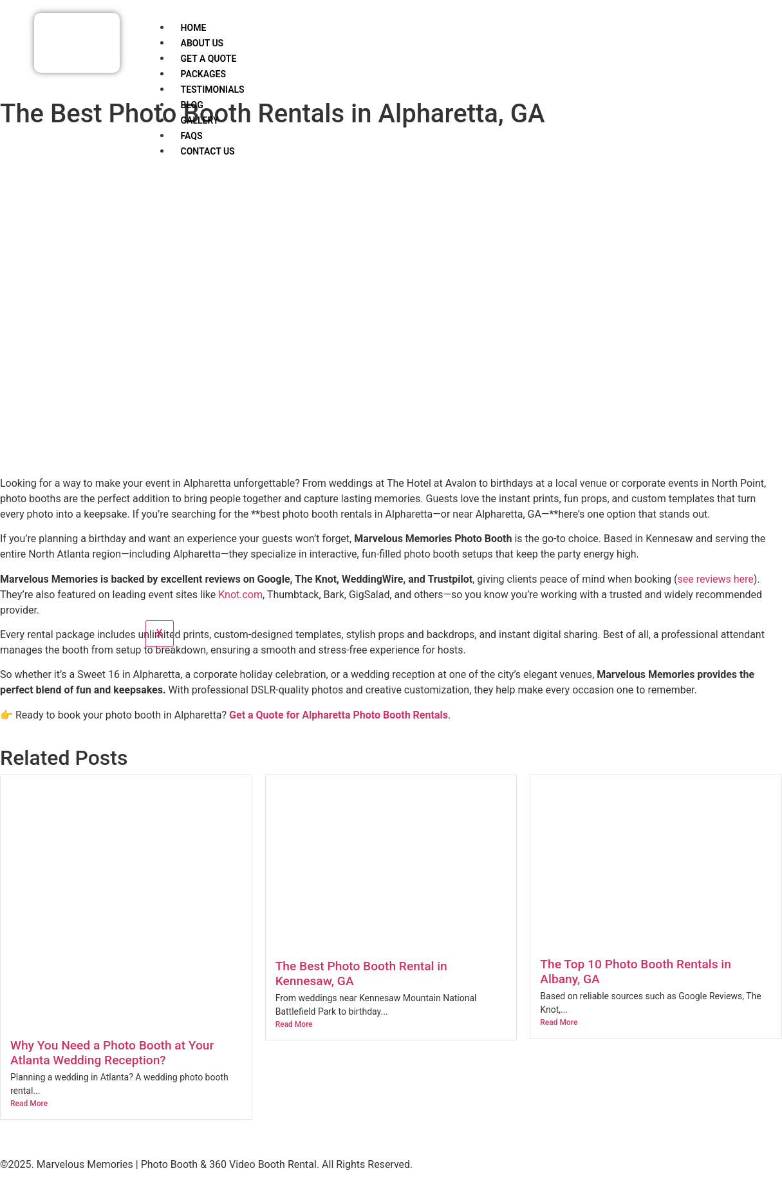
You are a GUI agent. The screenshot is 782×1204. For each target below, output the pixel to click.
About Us (202, 43)
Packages (203, 74)
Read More (29, 1103)
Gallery (200, 120)
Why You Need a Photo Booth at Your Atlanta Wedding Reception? (112, 1053)
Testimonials (213, 89)
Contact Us (208, 151)
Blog (192, 105)
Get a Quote (209, 58)
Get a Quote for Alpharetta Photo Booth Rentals (338, 715)
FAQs (192, 136)
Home (194, 28)
